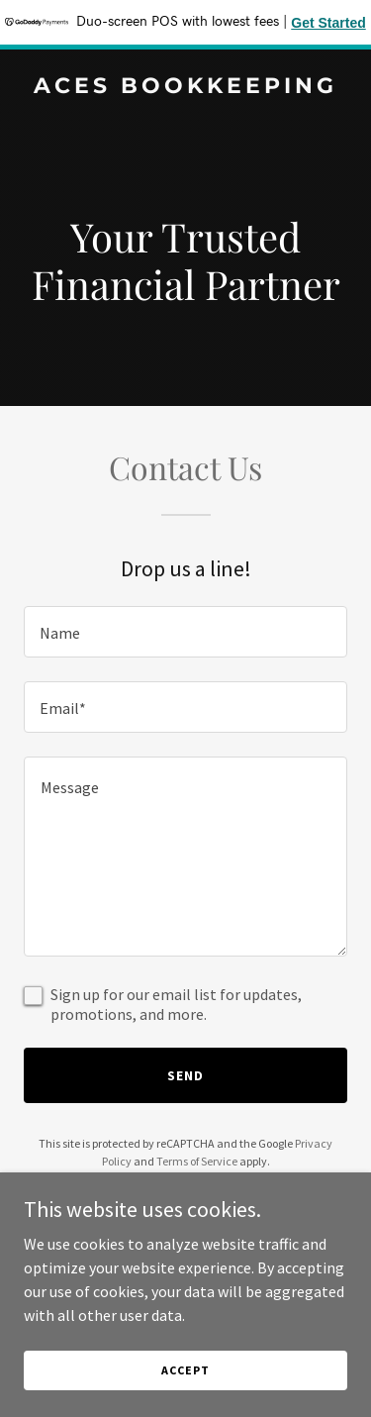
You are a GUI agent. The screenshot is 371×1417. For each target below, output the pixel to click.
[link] (185, 87)
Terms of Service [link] (196, 1161)
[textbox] (185, 632)
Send (185, 1075)
